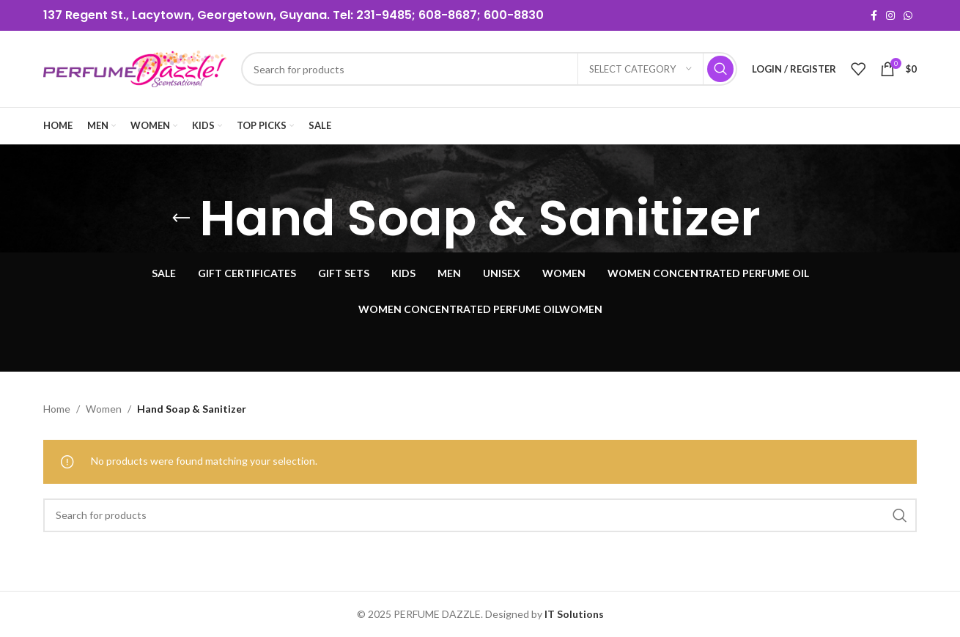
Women (104, 408)
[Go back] (181, 218)
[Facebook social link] (874, 16)
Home (56, 408)
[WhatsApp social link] (908, 16)
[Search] (489, 69)
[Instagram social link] (890, 16)
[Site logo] (134, 68)
